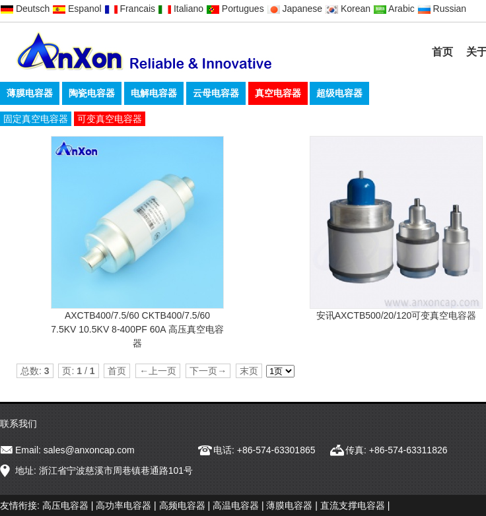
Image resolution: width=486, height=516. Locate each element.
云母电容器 (216, 93)
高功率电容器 (123, 505)
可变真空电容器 (109, 118)
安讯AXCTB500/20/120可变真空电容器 (396, 315)
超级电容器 (339, 93)
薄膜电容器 (30, 93)
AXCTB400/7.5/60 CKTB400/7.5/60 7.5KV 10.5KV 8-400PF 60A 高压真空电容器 (137, 329)
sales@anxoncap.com (89, 450)
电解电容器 (154, 93)
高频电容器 (182, 505)
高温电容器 (236, 505)
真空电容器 (278, 93)
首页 (442, 51)
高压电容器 (65, 505)
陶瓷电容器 (92, 93)
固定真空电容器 (35, 118)
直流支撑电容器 (352, 505)
